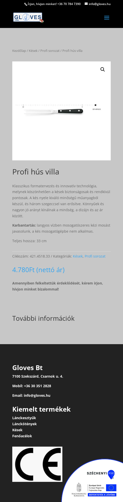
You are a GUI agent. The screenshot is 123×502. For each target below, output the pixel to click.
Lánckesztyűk (24, 417)
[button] (102, 69)
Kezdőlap (19, 50)
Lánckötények (24, 423)
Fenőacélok (22, 436)
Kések (33, 50)
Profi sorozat (50, 50)
